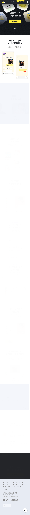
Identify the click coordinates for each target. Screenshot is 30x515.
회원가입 (13, 2)
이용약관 (4, 486)
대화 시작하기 (20, 2)
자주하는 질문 (9, 486)
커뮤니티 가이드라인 (17, 486)
